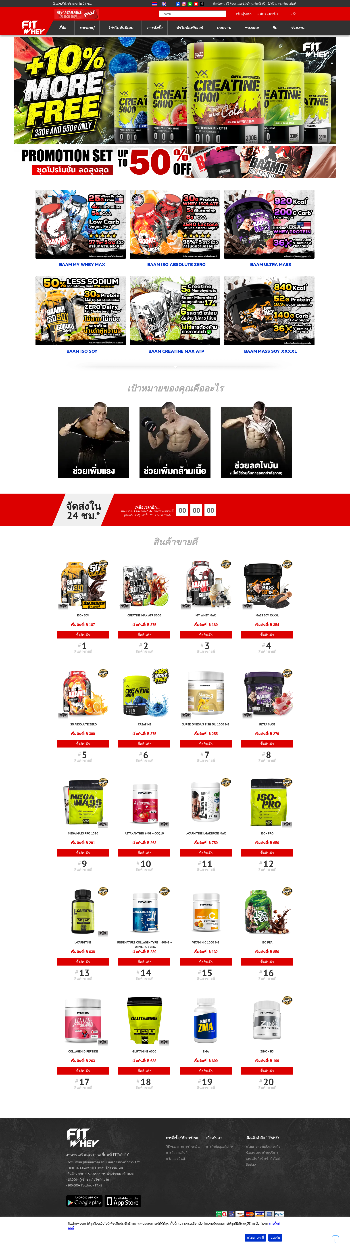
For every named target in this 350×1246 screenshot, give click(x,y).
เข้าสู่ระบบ (244, 13)
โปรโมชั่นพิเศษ (120, 27)
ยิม (274, 27)
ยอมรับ (275, 1237)
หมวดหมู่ (87, 27)
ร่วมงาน (297, 27)
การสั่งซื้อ (154, 27)
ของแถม (251, 27)
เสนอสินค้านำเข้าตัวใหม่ (263, 1158)
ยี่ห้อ (62, 27)
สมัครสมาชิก (267, 13)
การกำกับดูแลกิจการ (220, 1146)
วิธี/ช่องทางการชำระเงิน (183, 1146)
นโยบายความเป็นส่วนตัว (263, 1146)
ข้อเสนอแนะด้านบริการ (262, 1152)
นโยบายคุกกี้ (255, 1237)
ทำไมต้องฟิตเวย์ (189, 27)
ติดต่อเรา (252, 1164)
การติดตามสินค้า (177, 1152)
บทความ (224, 27)
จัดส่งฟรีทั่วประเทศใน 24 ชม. (72, 4)
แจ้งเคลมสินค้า (176, 1158)
